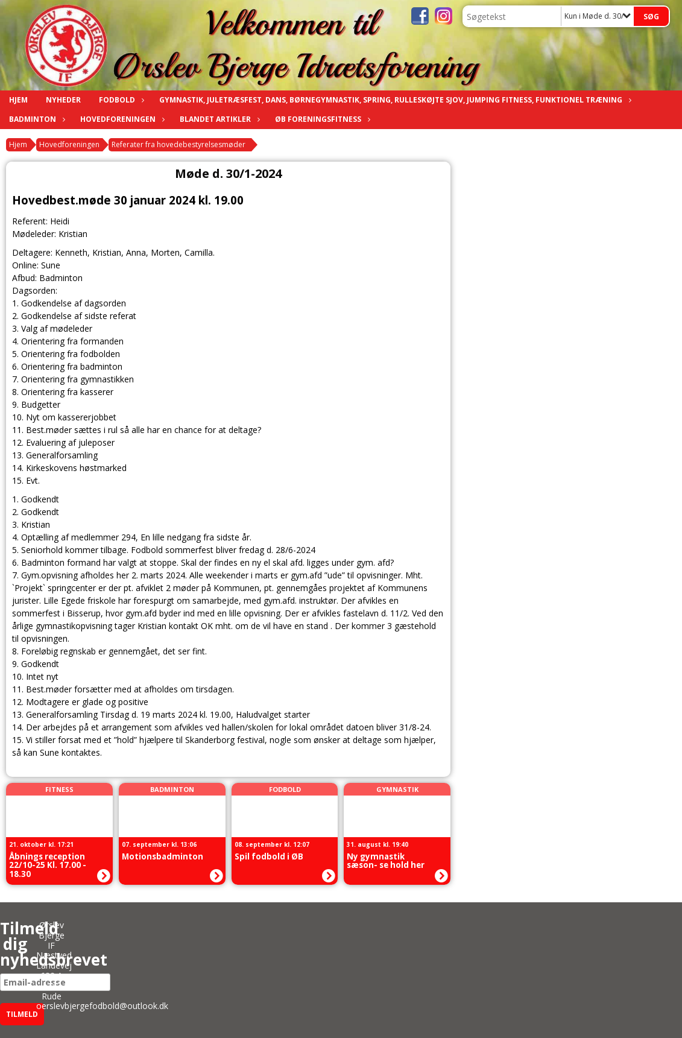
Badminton (35, 119)
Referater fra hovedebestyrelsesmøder (178, 144)
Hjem (18, 100)
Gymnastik (397, 789)
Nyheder (63, 100)
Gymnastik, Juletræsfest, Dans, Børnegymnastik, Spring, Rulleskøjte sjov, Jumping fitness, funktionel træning (393, 100)
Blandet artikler (218, 119)
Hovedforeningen (121, 119)
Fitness (59, 789)
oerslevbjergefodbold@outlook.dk (102, 1005)
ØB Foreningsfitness (321, 119)
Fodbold (120, 100)
